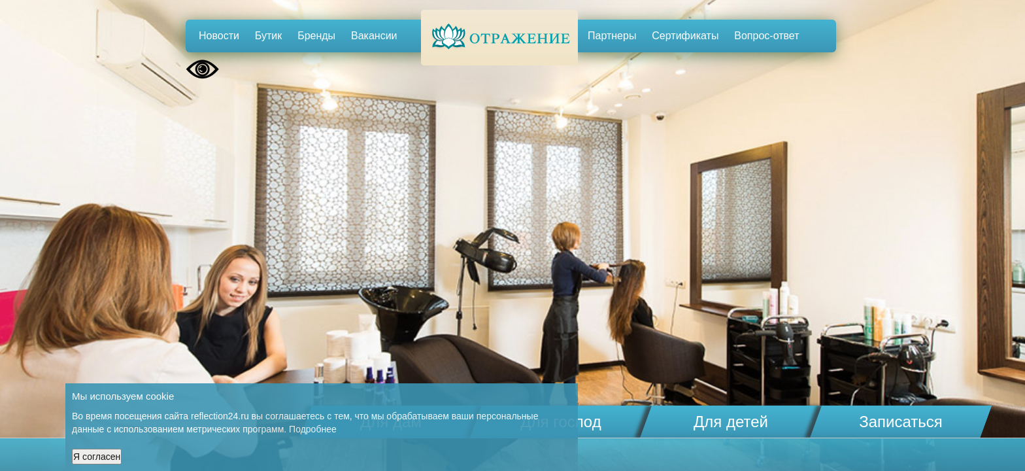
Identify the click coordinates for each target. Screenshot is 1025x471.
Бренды (316, 35)
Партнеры (612, 35)
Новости (219, 35)
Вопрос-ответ (766, 35)
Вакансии (374, 35)
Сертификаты (685, 35)
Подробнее (313, 429)
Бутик (268, 35)
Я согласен (96, 456)
